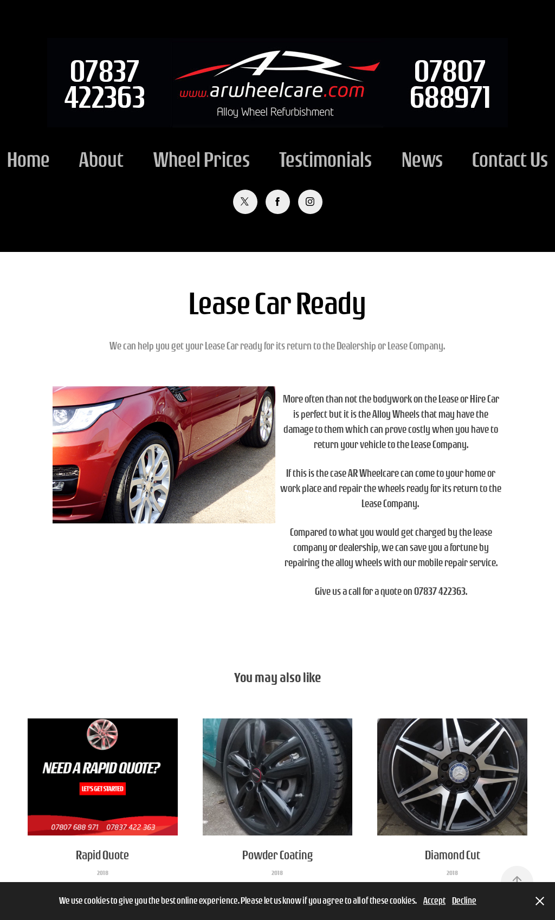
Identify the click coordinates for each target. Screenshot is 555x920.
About (101, 159)
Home (28, 159)
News (422, 159)
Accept (434, 900)
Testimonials (325, 159)
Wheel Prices (201, 159)
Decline (464, 900)
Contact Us (510, 159)
